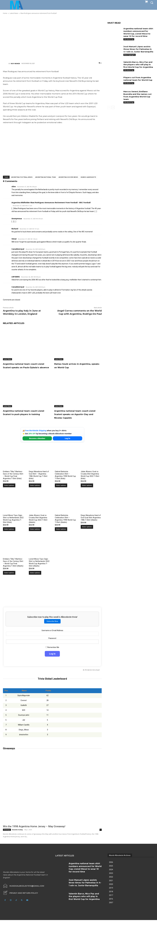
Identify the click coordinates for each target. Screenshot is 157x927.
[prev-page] (109, 112)
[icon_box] (20, 900)
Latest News (7, 359)
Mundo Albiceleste (88, 177)
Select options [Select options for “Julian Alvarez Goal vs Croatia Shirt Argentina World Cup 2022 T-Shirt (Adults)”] (35, 536)
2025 (111, 873)
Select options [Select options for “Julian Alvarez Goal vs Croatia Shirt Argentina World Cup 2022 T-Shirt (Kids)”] (87, 492)
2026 (111, 869)
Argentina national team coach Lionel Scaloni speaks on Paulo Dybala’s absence (25, 367)
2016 (111, 906)
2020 (111, 891)
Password (52, 645)
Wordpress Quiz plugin (92, 677)
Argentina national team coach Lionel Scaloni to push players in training (26, 417)
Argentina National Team (45, 177)
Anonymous (17, 218)
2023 (111, 880)
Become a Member (37, 445)
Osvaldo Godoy (17, 837)
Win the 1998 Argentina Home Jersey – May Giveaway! (34, 833)
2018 (111, 898)
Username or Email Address (52, 637)
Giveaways (7, 837)
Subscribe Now (52, 628)
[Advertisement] (52, 38)
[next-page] (113, 112)
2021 (111, 887)
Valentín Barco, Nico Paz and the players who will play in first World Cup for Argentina (138, 68)
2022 (111, 884)
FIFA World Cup (128, 39)
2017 (111, 902)
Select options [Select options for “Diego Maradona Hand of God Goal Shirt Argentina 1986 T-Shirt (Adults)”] (87, 533)
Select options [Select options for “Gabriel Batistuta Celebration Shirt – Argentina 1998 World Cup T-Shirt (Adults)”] (61, 536)
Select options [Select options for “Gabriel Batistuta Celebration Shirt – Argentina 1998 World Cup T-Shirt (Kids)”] (61, 492)
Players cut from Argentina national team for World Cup (138, 83)
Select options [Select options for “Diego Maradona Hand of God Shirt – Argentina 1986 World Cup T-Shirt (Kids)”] (35, 492)
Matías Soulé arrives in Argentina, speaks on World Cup (77, 365)
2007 (111, 909)
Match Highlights (129, 57)
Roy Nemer (15, 63)
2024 (111, 876)
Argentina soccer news (68, 177)
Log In (67, 445)
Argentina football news (22, 177)
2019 (111, 895)
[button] (151, 2)
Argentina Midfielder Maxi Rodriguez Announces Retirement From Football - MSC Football (51, 202)
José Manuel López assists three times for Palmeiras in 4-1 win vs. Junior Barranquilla (85, 890)
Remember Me (52, 654)
